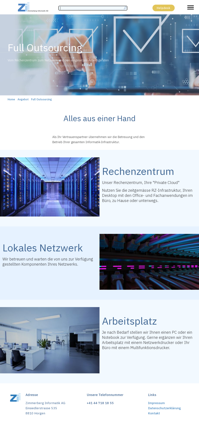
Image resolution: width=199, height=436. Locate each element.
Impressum (156, 403)
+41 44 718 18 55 (100, 403)
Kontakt (154, 413)
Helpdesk (163, 8)
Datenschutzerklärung (164, 408)
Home (11, 99)
